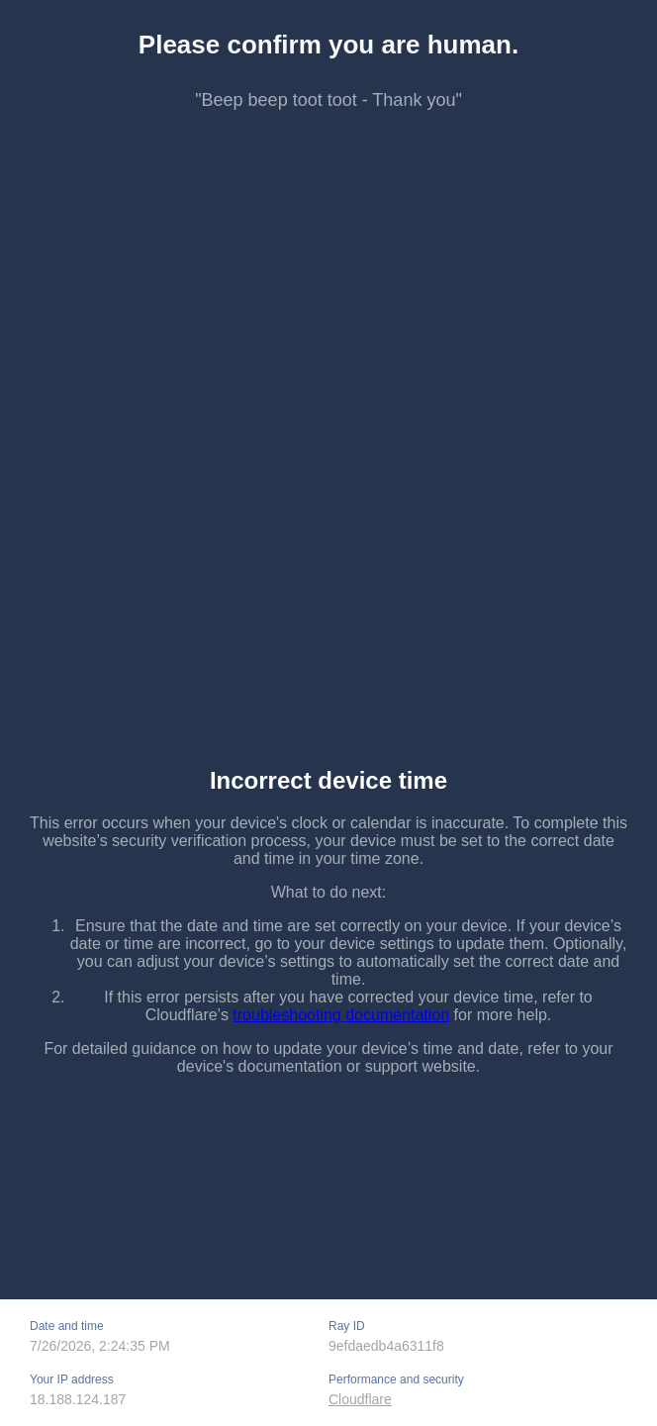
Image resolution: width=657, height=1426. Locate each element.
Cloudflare (360, 1399)
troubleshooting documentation (341, 1014)
